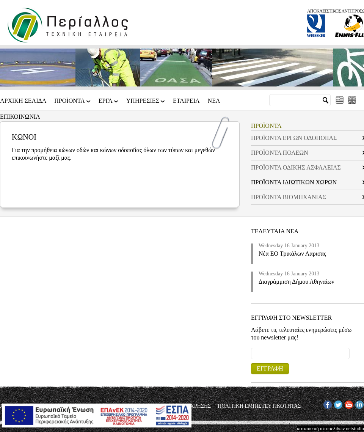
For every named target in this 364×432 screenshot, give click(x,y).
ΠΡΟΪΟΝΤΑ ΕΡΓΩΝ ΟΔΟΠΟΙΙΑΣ (294, 138)
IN (358, 403)
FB (326, 403)
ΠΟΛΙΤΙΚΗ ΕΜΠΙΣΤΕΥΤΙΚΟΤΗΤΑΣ (259, 406)
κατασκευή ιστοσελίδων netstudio (330, 428)
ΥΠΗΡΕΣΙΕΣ (143, 103)
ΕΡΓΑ (106, 103)
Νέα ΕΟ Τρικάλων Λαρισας (292, 253)
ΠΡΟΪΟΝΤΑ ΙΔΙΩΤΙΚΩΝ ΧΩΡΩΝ (294, 182)
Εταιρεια (186, 101)
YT (348, 403)
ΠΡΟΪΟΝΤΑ (70, 103)
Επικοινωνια (20, 117)
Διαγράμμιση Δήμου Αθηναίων (296, 281)
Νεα (214, 101)
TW (338, 403)
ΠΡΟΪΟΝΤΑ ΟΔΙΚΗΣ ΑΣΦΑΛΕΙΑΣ (296, 167)
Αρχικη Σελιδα (23, 101)
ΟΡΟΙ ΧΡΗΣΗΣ (194, 406)
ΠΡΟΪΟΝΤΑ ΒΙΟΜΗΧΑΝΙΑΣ (288, 197)
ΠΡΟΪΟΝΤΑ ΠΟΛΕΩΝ (279, 152)
